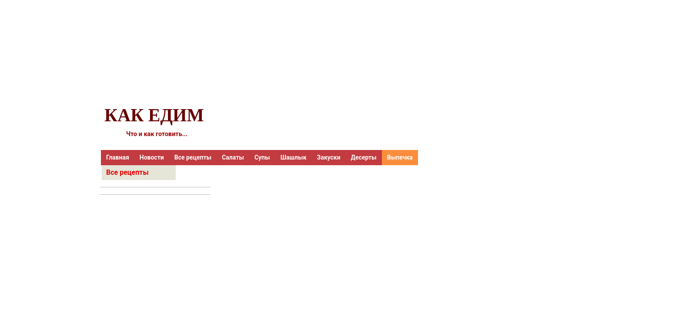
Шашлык (294, 157)
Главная (117, 157)
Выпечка (400, 157)
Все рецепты (192, 157)
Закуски (329, 157)
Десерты (364, 157)
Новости (152, 157)
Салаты (233, 157)
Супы (262, 157)
